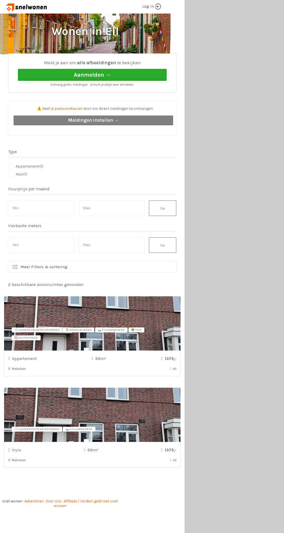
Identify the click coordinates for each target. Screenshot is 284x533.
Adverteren (34, 521)
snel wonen (12, 521)
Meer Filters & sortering (44, 287)
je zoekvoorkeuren (67, 129)
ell (55, 62)
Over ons (54, 521)
